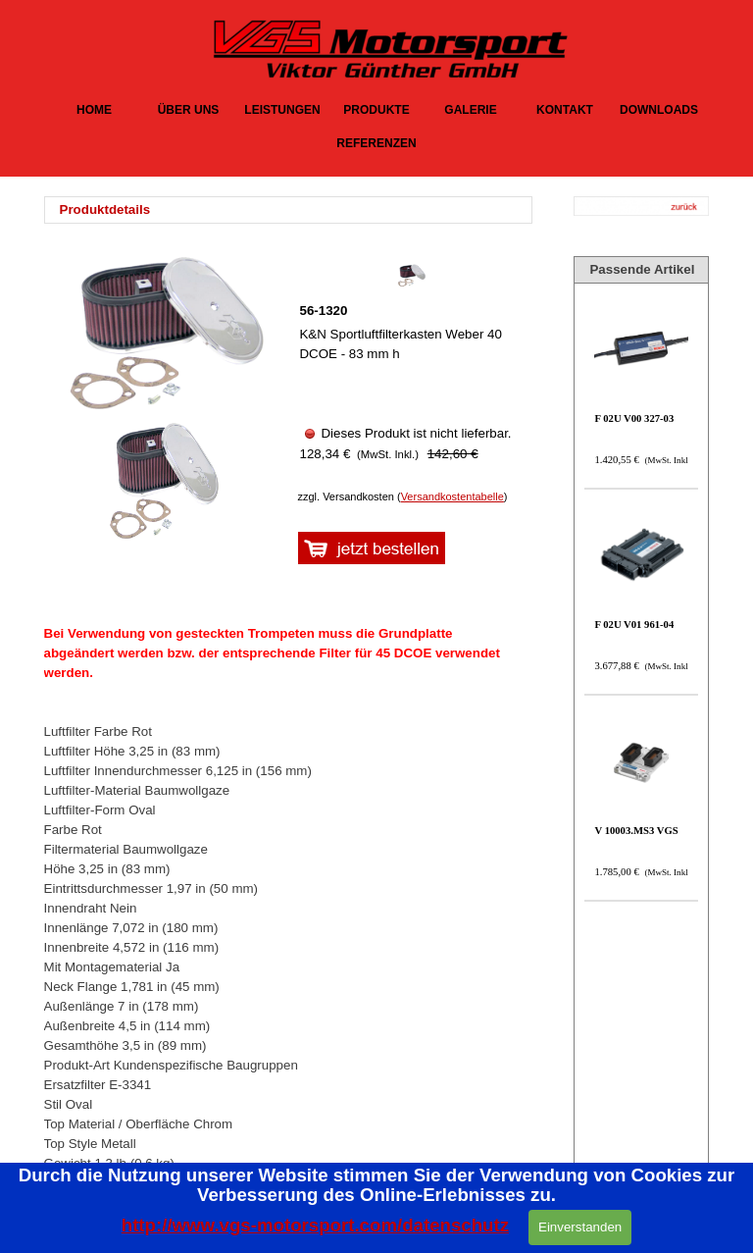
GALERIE (470, 110)
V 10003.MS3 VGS (636, 830)
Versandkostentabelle (452, 496)
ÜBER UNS (189, 110)
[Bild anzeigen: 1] (161, 483)
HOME (94, 110)
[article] (410, 369)
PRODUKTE (376, 110)
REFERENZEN (376, 143)
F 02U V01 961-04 (634, 624)
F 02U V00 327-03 (634, 418)
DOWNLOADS (659, 110)
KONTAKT (564, 110)
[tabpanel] (294, 210)
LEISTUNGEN (282, 110)
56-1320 (323, 310)
